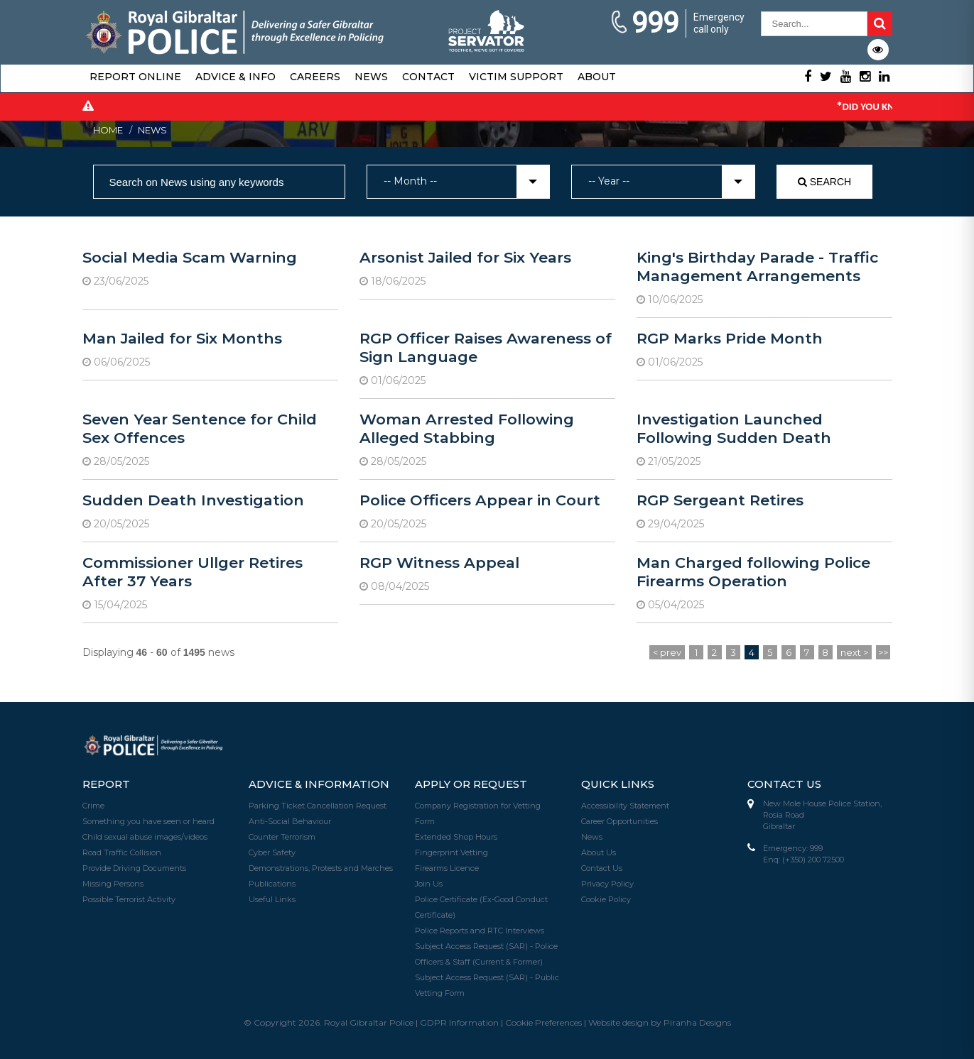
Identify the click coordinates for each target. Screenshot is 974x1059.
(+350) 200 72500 (813, 860)
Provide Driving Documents (134, 868)
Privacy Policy (607, 884)
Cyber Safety (272, 852)
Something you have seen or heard (148, 821)
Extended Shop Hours (456, 837)
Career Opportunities (619, 821)
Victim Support (516, 76)
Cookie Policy (606, 899)
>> (883, 652)
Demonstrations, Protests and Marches (321, 868)
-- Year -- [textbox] (608, 181)
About (597, 76)
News (371, 76)
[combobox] (459, 182)
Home (108, 130)
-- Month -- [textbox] (410, 181)
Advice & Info (235, 76)
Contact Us (601, 868)
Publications (272, 884)
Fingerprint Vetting (451, 852)
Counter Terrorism (282, 837)
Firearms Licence (447, 868)
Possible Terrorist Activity (128, 899)
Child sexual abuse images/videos (144, 837)
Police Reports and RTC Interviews (479, 930)
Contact (428, 76)
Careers (315, 76)
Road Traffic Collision (121, 852)
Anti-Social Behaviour (290, 821)
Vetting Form (440, 993)
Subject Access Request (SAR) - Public (487, 977)
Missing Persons (113, 884)
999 (644, 23)
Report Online (135, 76)
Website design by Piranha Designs (659, 1022)
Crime (93, 806)
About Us (598, 852)
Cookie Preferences (543, 1022)
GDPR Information (459, 1022)
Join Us (429, 884)
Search (824, 181)
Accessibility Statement (625, 806)
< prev (667, 652)
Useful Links (272, 899)
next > (854, 652)
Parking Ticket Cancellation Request (317, 806)
